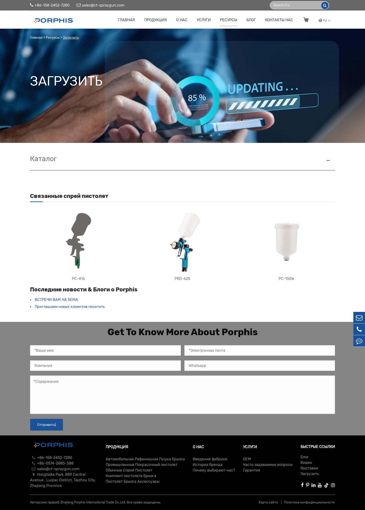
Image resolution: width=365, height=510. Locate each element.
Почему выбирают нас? (214, 470)
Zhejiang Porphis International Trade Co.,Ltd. (93, 502)
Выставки (309, 468)
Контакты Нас (279, 20)
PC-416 (78, 278)
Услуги (204, 20)
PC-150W (286, 278)
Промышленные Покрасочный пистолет (141, 464)
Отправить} (46, 425)
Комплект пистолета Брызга (131, 476)
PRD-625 (182, 278)
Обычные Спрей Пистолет (129, 470)
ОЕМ (247, 459)
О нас (181, 20)
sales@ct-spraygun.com (100, 5)
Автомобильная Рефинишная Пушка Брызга (145, 459)
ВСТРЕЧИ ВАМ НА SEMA (56, 299)
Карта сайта (269, 502)
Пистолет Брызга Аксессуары (132, 481)
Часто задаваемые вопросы (268, 464)
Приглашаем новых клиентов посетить (70, 306)
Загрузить (71, 38)
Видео (306, 462)
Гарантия (251, 470)
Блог (251, 20)
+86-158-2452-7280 (50, 5)
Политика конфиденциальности (309, 502)
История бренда (208, 464)
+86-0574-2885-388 (52, 463)
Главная (126, 20)
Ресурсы (228, 20)
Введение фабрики (210, 459)
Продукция (155, 20)
